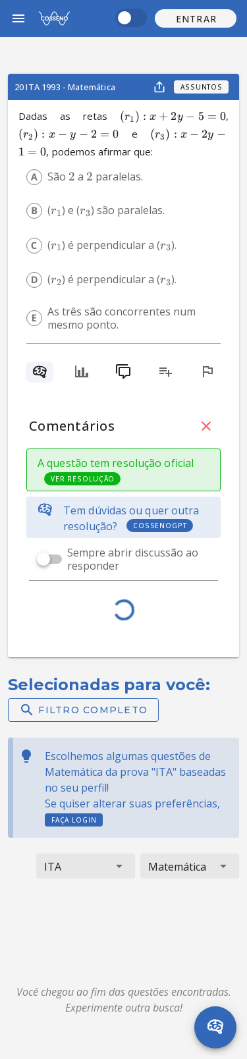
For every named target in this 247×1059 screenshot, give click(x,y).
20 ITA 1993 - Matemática (64, 87)
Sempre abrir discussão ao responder (132, 559)
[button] (195, 18)
